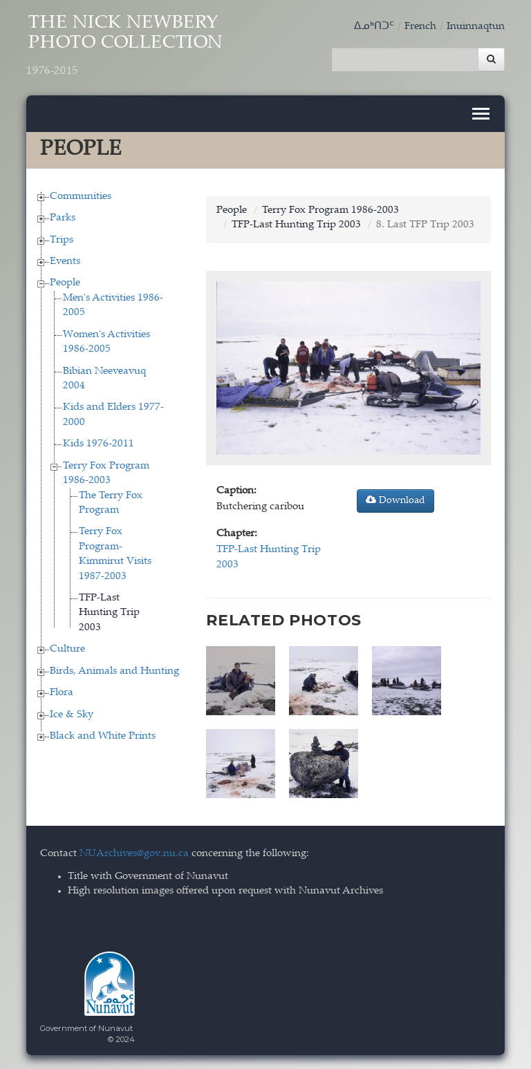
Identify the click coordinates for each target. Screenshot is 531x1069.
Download (395, 500)
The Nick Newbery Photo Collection (124, 46)
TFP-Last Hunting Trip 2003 (109, 613)
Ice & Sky (71, 715)
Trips (61, 240)
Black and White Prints (103, 736)
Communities (80, 196)
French (420, 26)
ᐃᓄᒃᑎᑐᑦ (374, 26)
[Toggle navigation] (481, 113)
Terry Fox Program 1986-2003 (330, 210)
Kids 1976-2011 (98, 444)
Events (65, 261)
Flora (61, 693)
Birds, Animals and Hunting (114, 671)
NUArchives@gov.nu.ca (134, 854)
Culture (67, 649)
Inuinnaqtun (476, 26)
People (65, 283)
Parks (62, 218)
